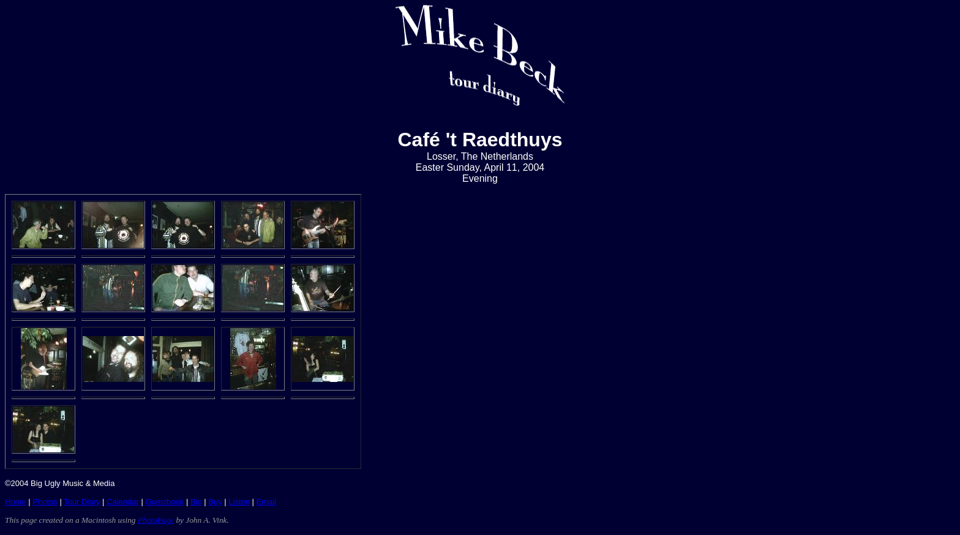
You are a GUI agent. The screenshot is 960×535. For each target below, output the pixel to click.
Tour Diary (82, 501)
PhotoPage (156, 520)
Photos (44, 501)
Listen (239, 501)
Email (267, 501)
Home (15, 501)
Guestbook (164, 501)
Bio (196, 501)
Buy (215, 501)
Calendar (123, 501)
